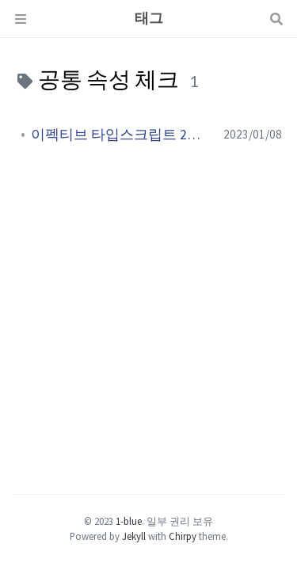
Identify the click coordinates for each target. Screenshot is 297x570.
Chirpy (182, 536)
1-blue (129, 521)
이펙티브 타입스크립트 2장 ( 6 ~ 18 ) (121, 134)
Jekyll (134, 536)
